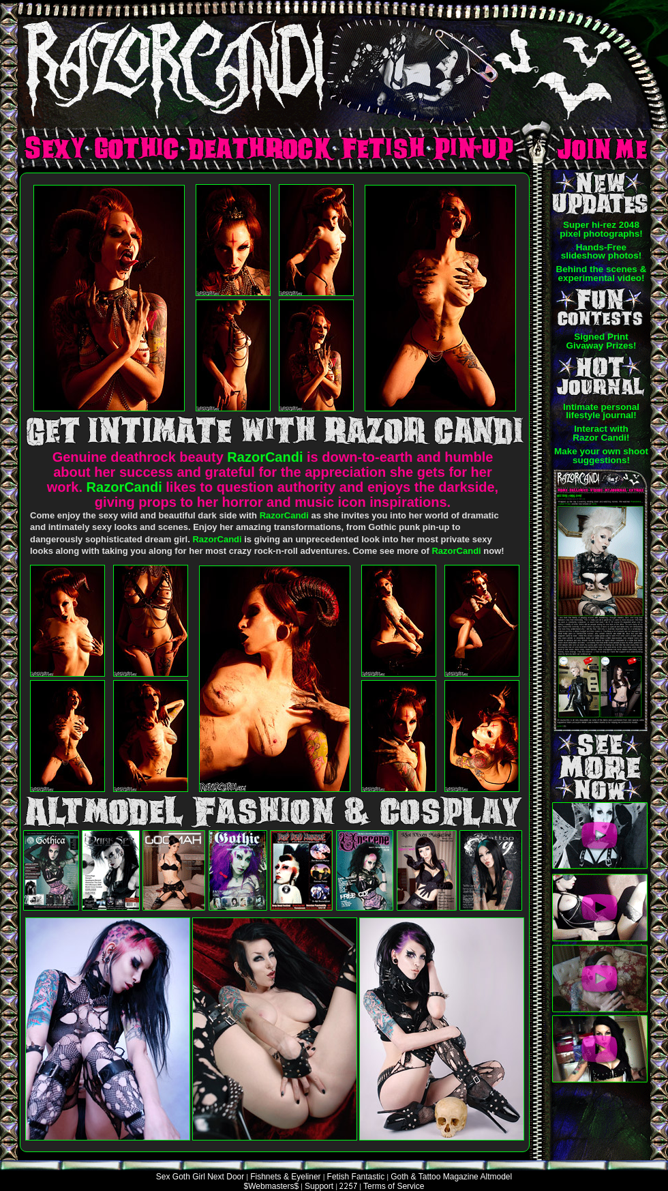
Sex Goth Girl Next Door (200, 1176)
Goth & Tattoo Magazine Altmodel (451, 1176)
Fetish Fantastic (356, 1176)
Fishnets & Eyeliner (285, 1176)
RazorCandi (265, 457)
